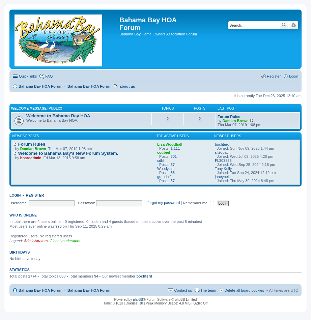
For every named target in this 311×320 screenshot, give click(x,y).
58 (173, 173)
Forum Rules (229, 117)
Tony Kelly (223, 169)
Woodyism (165, 169)
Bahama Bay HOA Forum (40, 86)
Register (35, 195)
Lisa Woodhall (169, 144)
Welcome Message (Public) (36, 108)
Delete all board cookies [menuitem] (244, 290)
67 (173, 165)
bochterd (222, 144)
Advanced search (293, 25)
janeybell (222, 177)
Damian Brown (236, 121)
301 (174, 156)
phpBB (138, 299)
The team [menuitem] (208, 290)
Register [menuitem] (274, 76)
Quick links (28, 76)
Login (15, 195)
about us (127, 86)
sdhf (160, 160)
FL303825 (223, 160)
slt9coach (222, 152)
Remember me (198, 203)
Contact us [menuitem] (183, 290)
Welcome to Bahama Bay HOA (58, 115)
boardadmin (30, 158)
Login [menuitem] (293, 76)
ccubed (163, 152)
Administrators (36, 241)
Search (284, 25)
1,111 (175, 148)
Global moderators (65, 241)
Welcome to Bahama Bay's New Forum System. (65, 153)
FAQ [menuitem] (49, 76)
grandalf (164, 177)
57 (173, 181)
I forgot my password (162, 203)
